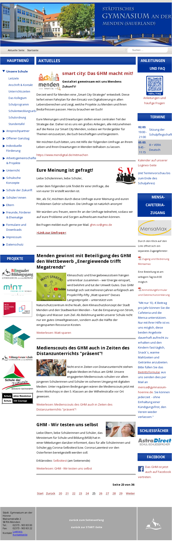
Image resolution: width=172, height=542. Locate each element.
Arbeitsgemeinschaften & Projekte (19, 160)
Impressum (13, 237)
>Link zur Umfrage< (51, 232)
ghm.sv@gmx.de (101, 225)
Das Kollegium (17, 98)
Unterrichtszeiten (19, 91)
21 (67, 493)
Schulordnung (17, 117)
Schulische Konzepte (13, 180)
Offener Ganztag (17, 138)
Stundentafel (16, 124)
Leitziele (13, 78)
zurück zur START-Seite (86, 527)
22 (73, 493)
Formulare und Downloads (16, 227)
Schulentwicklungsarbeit (20, 111)
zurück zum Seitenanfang (86, 520)
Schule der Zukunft (19, 190)
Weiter (130, 493)
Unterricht (13, 170)
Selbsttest (60, 461)
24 (87, 493)
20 (60, 493)
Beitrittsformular (149, 372)
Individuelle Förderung (14, 148)
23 (80, 493)
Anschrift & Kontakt (20, 85)
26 (100, 493)
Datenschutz (14, 244)
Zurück (50, 493)
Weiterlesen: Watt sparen (53, 333)
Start (40, 493)
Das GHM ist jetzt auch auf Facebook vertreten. (154, 472)
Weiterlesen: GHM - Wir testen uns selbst (64, 468)
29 (120, 493)
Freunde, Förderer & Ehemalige (18, 214)
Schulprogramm (18, 104)
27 (107, 493)
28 (114, 493)
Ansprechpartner (18, 131)
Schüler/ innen (16, 197)
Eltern (10, 205)
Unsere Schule (17, 71)
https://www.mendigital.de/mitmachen (62, 155)
